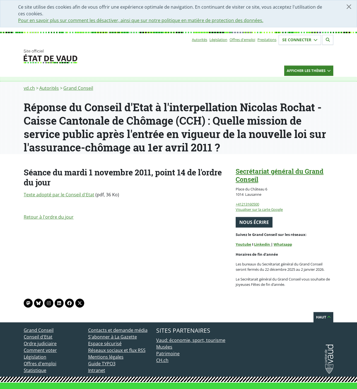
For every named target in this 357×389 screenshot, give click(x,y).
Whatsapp (283, 244)
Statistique (35, 370)
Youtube (243, 244)
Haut (323, 317)
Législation (218, 39)
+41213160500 (247, 204)
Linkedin (262, 244)
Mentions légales (106, 357)
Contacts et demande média (118, 330)
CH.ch (162, 360)
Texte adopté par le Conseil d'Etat (59, 195)
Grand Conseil (78, 88)
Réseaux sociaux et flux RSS (117, 350)
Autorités (199, 39)
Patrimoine (168, 354)
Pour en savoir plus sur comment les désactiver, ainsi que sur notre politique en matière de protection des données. (140, 20)
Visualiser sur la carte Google (259, 209)
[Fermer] (349, 6)
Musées (164, 347)
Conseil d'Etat (38, 337)
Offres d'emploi (242, 39)
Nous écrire (254, 222)
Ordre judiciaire (40, 343)
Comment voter (40, 350)
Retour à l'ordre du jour (49, 217)
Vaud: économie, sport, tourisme (190, 340)
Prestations (266, 39)
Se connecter (299, 39)
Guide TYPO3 (101, 364)
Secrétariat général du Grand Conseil (280, 175)
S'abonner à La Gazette (112, 337)
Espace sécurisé (105, 343)
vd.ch (29, 88)
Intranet (96, 370)
